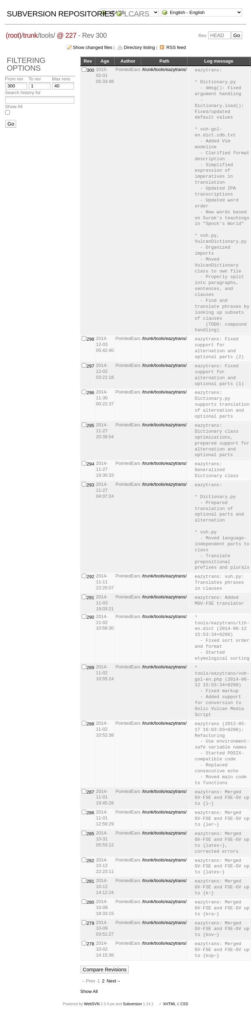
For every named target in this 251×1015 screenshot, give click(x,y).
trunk (30, 35)
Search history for (23, 92)
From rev (14, 78)
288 (90, 723)
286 (90, 812)
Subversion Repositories (60, 13)
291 (90, 597)
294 (90, 464)
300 (90, 70)
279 (90, 923)
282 (90, 860)
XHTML (169, 1004)
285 (90, 833)
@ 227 (66, 35)
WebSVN (91, 1004)
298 (90, 339)
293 (90, 485)
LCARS (136, 13)
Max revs (61, 78)
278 (90, 943)
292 (90, 576)
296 (90, 392)
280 (90, 902)
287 (90, 792)
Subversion (132, 1004)
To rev (34, 78)
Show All (13, 106)
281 (90, 881)
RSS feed (176, 47)
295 (90, 425)
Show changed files (93, 47)
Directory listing (139, 47)
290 (90, 617)
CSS (184, 1004)
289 (90, 667)
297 (90, 366)
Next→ (114, 981)
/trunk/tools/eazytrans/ (164, 69)
